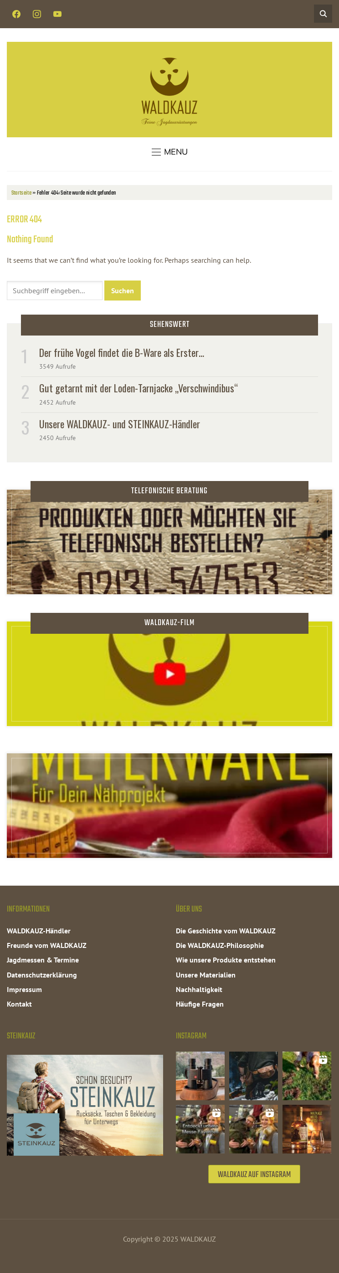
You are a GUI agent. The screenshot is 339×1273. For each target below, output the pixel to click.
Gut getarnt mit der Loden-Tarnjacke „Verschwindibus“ (138, 388)
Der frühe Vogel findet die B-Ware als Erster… (121, 352)
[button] (170, 152)
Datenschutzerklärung (42, 974)
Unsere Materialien (206, 974)
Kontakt (19, 1003)
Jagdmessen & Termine (43, 959)
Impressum (24, 989)
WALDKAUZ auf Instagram (254, 1175)
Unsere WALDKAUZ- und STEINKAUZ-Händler (119, 423)
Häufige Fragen (200, 1003)
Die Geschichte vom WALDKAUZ (226, 930)
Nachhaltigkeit (199, 989)
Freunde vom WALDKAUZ (47, 945)
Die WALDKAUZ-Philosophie (220, 945)
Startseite (21, 193)
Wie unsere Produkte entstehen (226, 959)
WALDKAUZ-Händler (39, 930)
